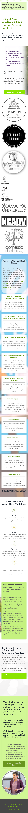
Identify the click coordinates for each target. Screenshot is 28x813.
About (17, 806)
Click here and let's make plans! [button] (14, 676)
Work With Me (13, 804)
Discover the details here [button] (14, 764)
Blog (6, 804)
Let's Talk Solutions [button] (14, 92)
